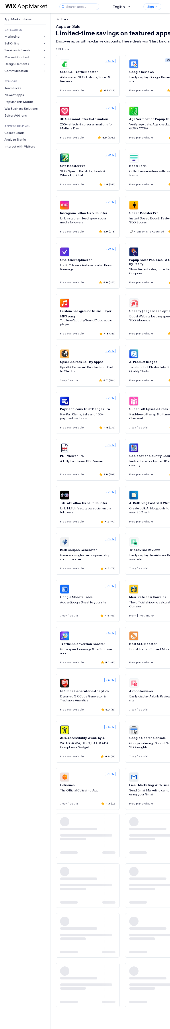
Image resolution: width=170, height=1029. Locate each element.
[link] (25, 19)
